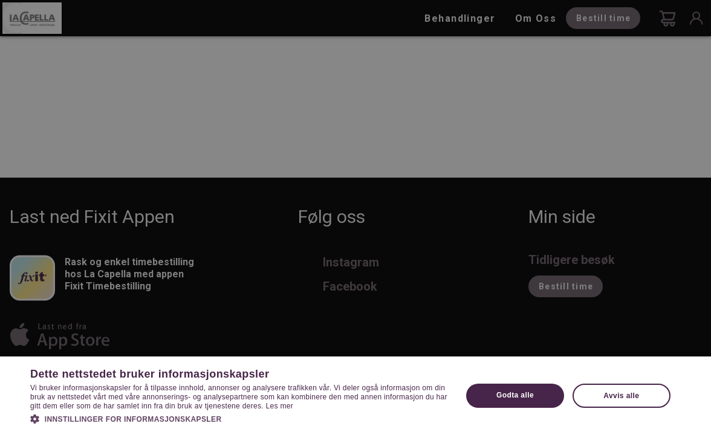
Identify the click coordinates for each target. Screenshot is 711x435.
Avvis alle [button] (621, 396)
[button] (239, 418)
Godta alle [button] (515, 395)
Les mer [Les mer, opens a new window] (279, 406)
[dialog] (355, 217)
